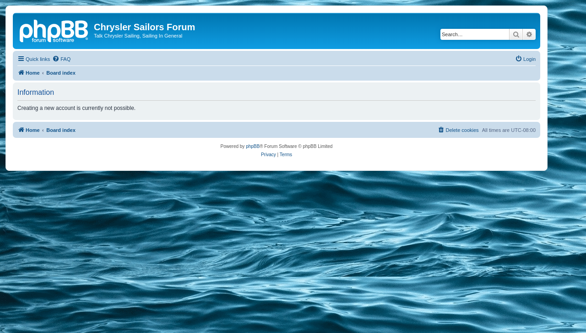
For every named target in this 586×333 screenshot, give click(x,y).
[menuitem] (61, 59)
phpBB (253, 146)
